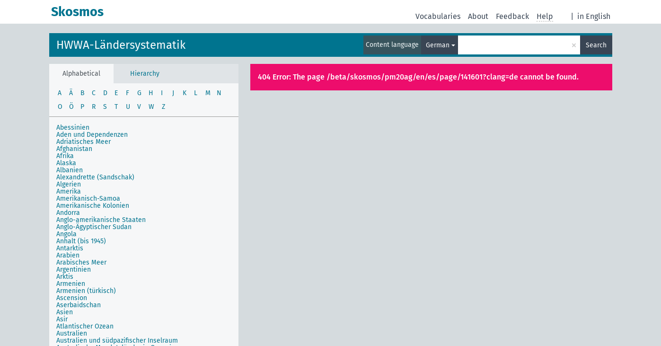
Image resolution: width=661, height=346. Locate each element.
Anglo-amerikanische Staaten (101, 220)
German (437, 45)
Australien (71, 333)
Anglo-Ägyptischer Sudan (94, 227)
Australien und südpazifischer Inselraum (117, 341)
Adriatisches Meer (83, 142)
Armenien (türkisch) (86, 291)
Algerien (68, 184)
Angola (66, 234)
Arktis (64, 277)
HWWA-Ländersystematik (120, 45)
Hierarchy (144, 74)
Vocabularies (437, 16)
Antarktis (69, 248)
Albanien (69, 170)
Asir (62, 319)
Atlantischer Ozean (85, 326)
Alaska (66, 163)
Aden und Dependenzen (92, 135)
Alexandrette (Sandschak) (95, 177)
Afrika (65, 156)
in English (593, 16)
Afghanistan (74, 149)
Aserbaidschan (78, 305)
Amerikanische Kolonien (92, 206)
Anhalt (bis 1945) (81, 241)
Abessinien (72, 128)
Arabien (67, 255)
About (478, 16)
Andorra (68, 213)
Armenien (70, 284)
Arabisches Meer (81, 262)
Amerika (68, 191)
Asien (64, 312)
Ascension (71, 298)
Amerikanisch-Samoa (88, 199)
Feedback (512, 16)
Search (596, 45)
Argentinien (73, 270)
